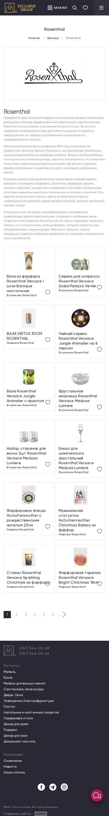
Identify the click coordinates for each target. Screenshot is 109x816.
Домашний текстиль (20, 741)
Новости (10, 766)
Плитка (9, 706)
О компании (13, 761)
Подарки (10, 730)
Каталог (61, 7)
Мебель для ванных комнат (25, 683)
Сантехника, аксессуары (24, 689)
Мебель (9, 672)
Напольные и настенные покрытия (31, 712)
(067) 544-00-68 (34, 648)
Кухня (8, 677)
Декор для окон (16, 735)
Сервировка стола (18, 718)
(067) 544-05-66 (34, 653)
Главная (34, 38)
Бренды (53, 38)
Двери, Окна (13, 695)
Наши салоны (14, 772)
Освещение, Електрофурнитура (29, 701)
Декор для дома (16, 724)
